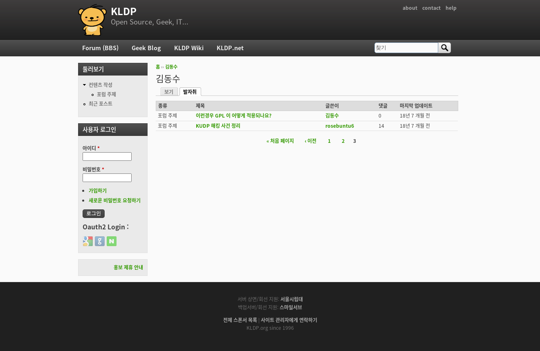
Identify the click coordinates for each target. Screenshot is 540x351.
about (410, 7)
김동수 (171, 66)
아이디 (91, 148)
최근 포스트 (100, 103)
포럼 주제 (106, 94)
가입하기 (98, 190)
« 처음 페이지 (280, 140)
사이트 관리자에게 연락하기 (289, 320)
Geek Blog (146, 47)
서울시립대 (291, 299)
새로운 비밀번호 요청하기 (115, 200)
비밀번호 (93, 169)
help (451, 7)
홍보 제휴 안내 (128, 267)
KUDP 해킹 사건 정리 (218, 125)
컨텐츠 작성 (100, 85)
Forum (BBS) (100, 47)
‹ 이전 (311, 140)
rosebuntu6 (339, 125)
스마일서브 (291, 307)
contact (431, 7)
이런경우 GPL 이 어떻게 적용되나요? (233, 115)
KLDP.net (230, 47)
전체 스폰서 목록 (240, 320)
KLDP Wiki (189, 47)
